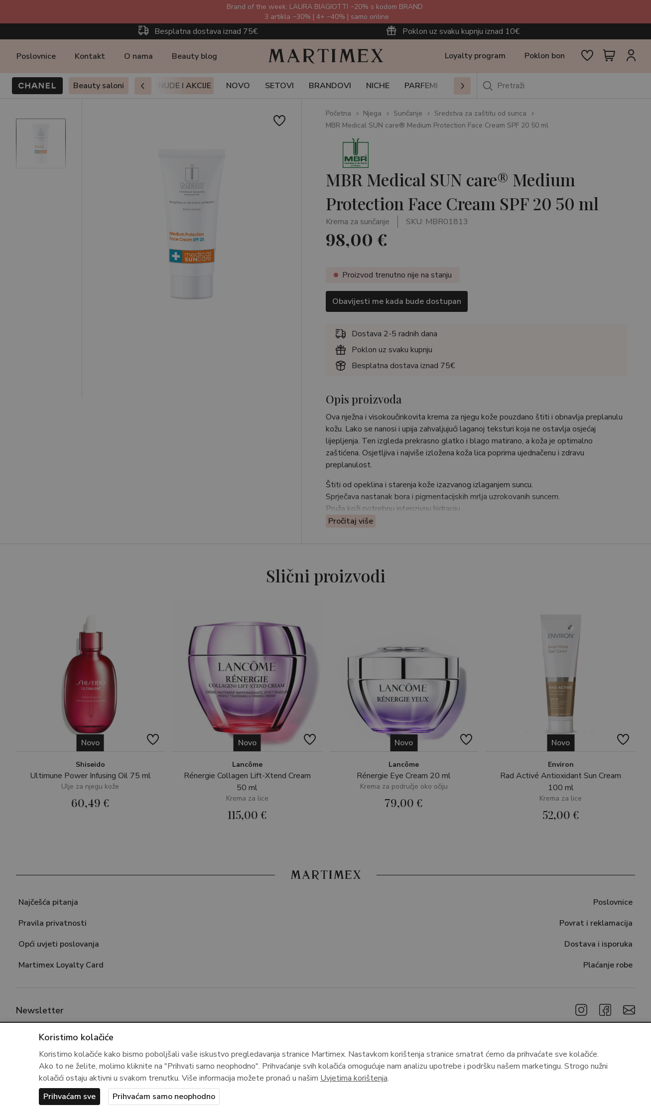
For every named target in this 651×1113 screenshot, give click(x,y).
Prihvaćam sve (69, 1096)
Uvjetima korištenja (354, 1078)
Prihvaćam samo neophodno (164, 1096)
